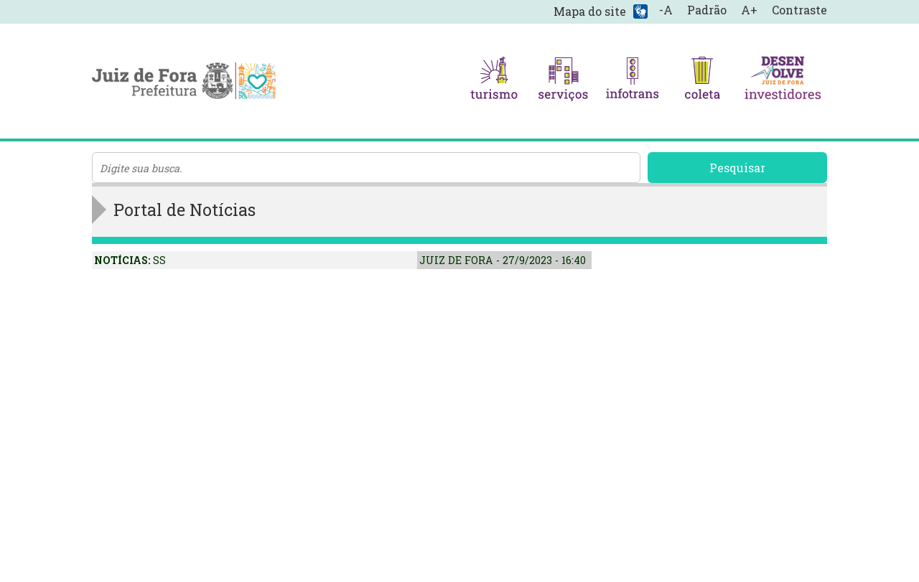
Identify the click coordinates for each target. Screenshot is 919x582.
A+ (749, 9)
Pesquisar (737, 167)
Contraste (799, 9)
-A (666, 9)
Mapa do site (590, 11)
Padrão (707, 9)
